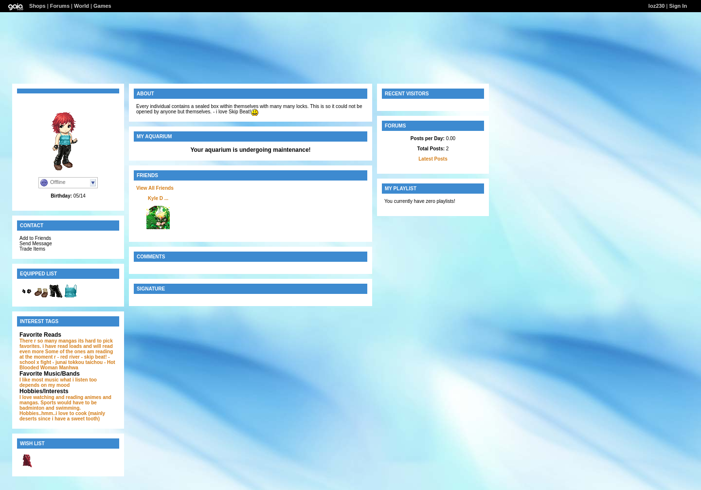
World (81, 6)
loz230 (656, 6)
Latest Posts (432, 159)
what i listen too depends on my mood (58, 382)
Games (102, 6)
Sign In (678, 6)
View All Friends (155, 188)
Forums (60, 6)
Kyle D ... (158, 198)
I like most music (39, 379)
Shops (37, 6)
